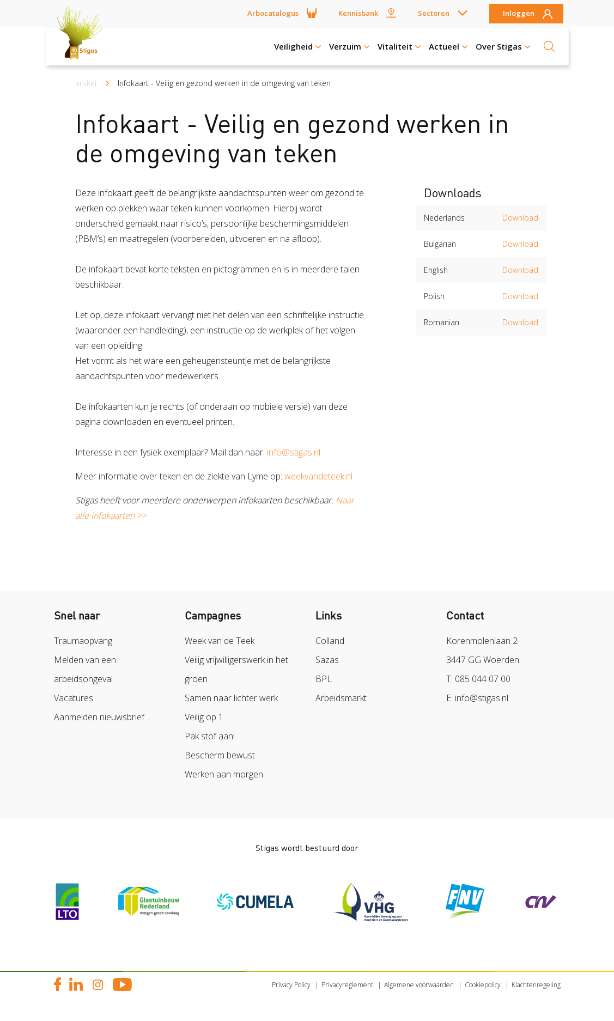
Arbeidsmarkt (341, 698)
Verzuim (345, 46)
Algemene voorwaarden (419, 984)
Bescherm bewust (220, 755)
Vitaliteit (395, 46)
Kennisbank (358, 13)
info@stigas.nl (296, 452)
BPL (323, 679)
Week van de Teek (219, 641)
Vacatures (73, 698)
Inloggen (518, 13)
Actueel (444, 46)
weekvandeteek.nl (318, 476)
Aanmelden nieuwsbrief (99, 717)
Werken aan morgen (224, 774)
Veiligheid (293, 46)
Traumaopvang (83, 641)
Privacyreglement (347, 984)
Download (520, 217)
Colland (329, 641)
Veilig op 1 (204, 717)
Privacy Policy (291, 984)
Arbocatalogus (273, 13)
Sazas (327, 660)
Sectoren (433, 13)
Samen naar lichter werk (231, 698)
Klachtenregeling (536, 984)
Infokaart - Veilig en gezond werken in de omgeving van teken (224, 83)
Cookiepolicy (483, 984)
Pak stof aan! (210, 736)
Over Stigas (499, 46)
